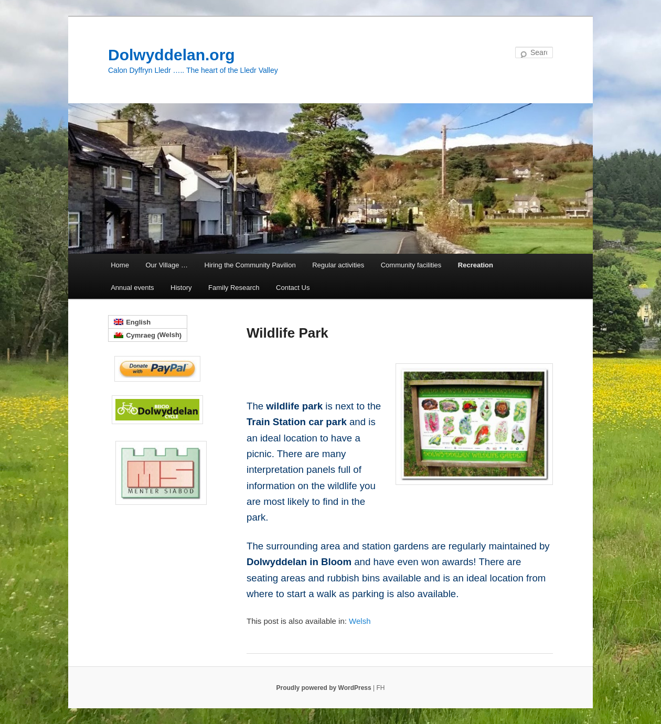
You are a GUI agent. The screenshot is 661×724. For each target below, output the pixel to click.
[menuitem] (359, 621)
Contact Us (293, 287)
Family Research (234, 287)
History (180, 287)
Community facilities (411, 265)
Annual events (132, 287)
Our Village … (166, 265)
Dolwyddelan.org (171, 54)
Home (120, 265)
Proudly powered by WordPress (325, 687)
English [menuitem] (138, 322)
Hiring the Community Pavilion (250, 265)
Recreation (475, 265)
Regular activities (338, 265)
